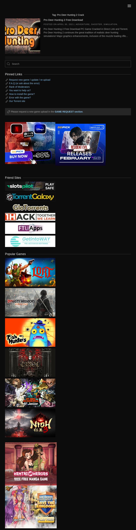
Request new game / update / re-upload (29, 79)
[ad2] (28, 463)
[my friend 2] (30, 207)
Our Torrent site (17, 101)
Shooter (96, 24)
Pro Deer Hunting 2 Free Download (63, 19)
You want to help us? (20, 90)
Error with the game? (20, 97)
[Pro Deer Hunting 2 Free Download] (22, 35)
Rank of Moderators (19, 87)
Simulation (110, 24)
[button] (129, 6)
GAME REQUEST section (69, 111)
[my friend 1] (30, 197)
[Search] (68, 64)
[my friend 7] (30, 241)
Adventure (83, 24)
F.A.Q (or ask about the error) (24, 83)
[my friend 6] (30, 228)
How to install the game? (22, 94)
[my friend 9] (30, 186)
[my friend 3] (30, 216)
